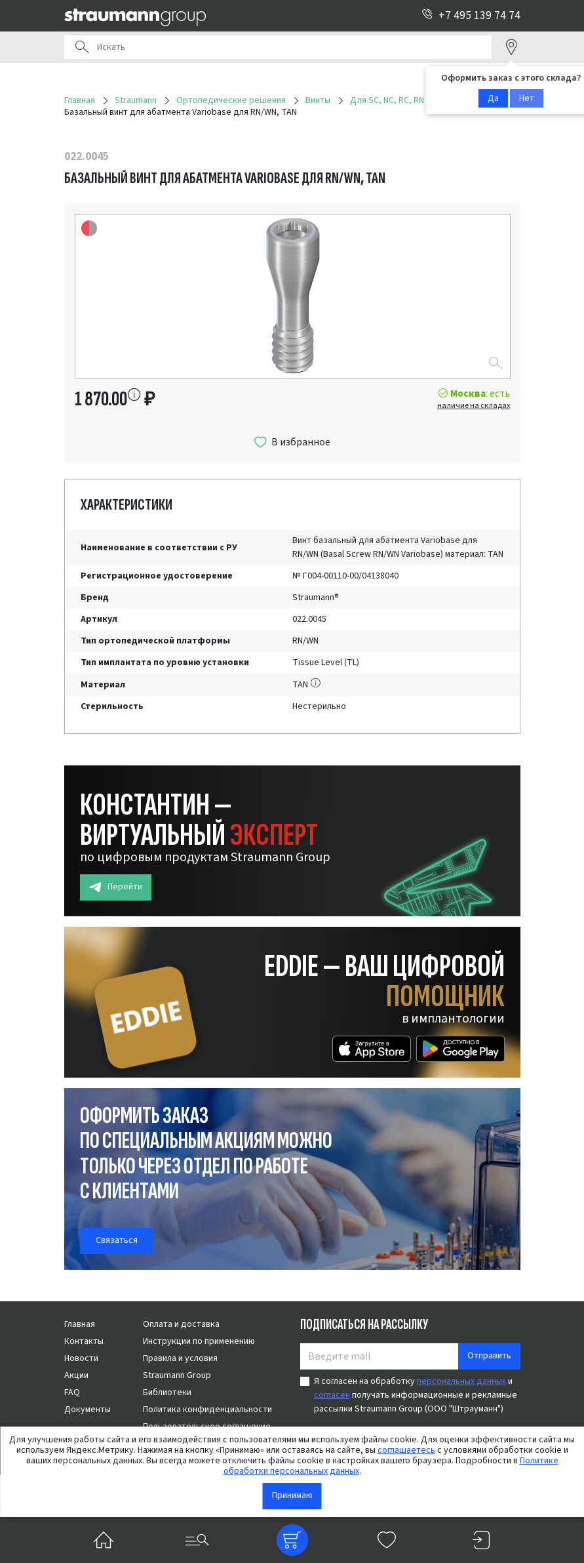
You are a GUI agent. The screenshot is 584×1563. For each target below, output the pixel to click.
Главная (79, 1324)
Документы (87, 1409)
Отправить (489, 1355)
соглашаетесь (406, 1450)
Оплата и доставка (181, 1324)
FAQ (72, 1392)
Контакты (84, 1341)
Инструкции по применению (199, 1341)
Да (493, 98)
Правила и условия (180, 1358)
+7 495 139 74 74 (470, 15)
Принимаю (292, 1495)
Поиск (82, 47)
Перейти (115, 887)
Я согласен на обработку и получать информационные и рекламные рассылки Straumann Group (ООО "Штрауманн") (415, 1395)
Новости (81, 1358)
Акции (76, 1375)
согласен (332, 1395)
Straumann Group (177, 1375)
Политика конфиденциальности (207, 1409)
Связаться (117, 1240)
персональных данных (461, 1381)
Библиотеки (167, 1392)
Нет (526, 98)
